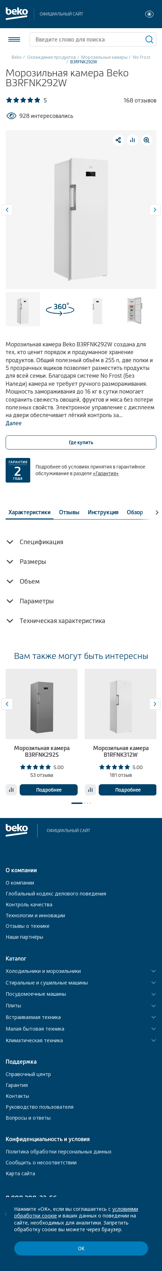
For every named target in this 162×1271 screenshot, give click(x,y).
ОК (81, 1248)
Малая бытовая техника (35, 1029)
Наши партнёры (24, 936)
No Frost (141, 57)
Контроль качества (29, 904)
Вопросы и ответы (28, 1117)
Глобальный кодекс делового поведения (56, 893)
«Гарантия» (106, 473)
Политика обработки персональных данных (58, 1151)
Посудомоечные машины (36, 994)
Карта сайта (20, 1173)
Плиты (13, 1006)
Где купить (81, 442)
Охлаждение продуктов (51, 57)
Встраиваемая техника (33, 1017)
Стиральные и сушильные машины (47, 983)
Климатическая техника (34, 1041)
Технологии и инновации (35, 915)
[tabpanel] (42, 732)
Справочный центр (28, 1074)
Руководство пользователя (39, 1106)
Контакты (17, 1096)
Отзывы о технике (28, 926)
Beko (17, 57)
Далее (14, 423)
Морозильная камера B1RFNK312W (121, 751)
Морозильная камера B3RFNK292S (42, 751)
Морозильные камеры (104, 57)
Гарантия (17, 1085)
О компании (20, 882)
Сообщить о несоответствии (41, 1162)
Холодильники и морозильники (43, 971)
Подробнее (48, 790)
